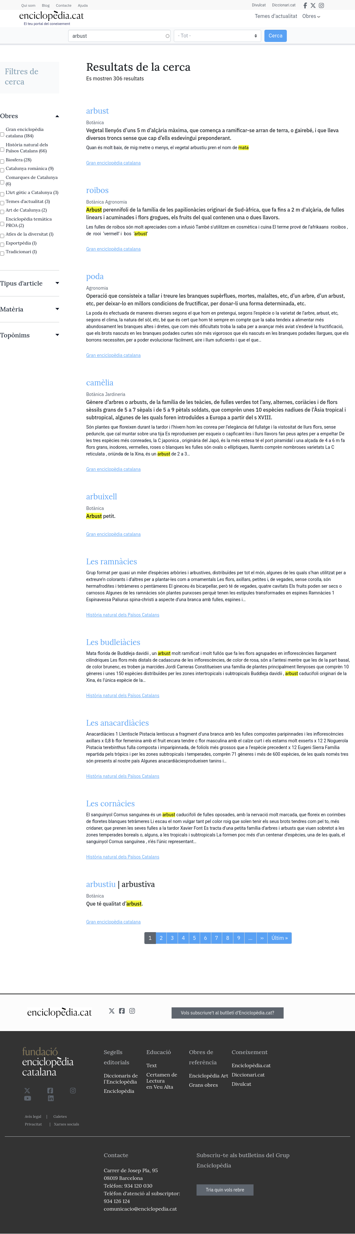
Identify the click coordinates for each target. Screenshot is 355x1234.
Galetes (60, 1116)
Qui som (28, 5)
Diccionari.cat (283, 5)
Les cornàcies (110, 804)
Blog (46, 5)
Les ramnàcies (111, 562)
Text (151, 1065)
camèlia (99, 383)
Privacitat (33, 1124)
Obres (309, 16)
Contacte (63, 5)
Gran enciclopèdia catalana (113, 163)
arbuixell (101, 497)
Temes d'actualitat (276, 16)
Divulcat (259, 5)
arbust (97, 111)
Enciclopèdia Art (209, 1075)
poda (95, 276)
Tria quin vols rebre (225, 1190)
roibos (97, 190)
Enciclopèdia (119, 1091)
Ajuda (83, 5)
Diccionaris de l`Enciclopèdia (121, 1078)
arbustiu (101, 884)
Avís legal (33, 1116)
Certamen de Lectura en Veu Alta (161, 1080)
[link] (29, 116)
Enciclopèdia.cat (251, 1065)
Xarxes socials (66, 1124)
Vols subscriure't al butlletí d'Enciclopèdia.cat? (227, 1013)
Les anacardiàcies (117, 723)
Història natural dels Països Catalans (122, 615)
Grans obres (203, 1085)
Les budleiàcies (113, 642)
